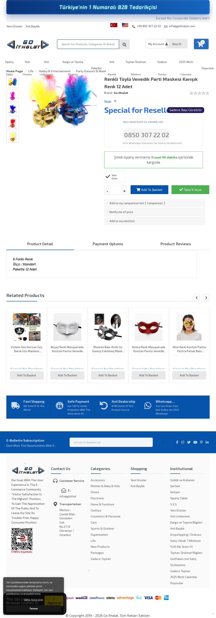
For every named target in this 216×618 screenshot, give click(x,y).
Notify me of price (121, 212)
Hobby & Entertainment (55, 71)
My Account (156, 44)
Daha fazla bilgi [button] (33, 599)
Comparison (155, 203)
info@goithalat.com (179, 26)
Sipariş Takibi (179, 498)
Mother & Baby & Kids (105, 486)
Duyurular (176, 583)
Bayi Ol (176, 44)
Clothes (96, 510)
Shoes (95, 492)
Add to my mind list (122, 221)
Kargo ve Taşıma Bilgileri (186, 522)
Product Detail (40, 243)
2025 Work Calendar (183, 577)
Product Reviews (176, 243)
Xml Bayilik (33, 26)
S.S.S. (173, 504)
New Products (100, 546)
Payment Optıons (108, 243)
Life (31, 71)
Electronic (97, 498)
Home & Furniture (102, 504)
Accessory (98, 480)
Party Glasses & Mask (91, 71)
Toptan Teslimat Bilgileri (186, 552)
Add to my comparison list (126, 203)
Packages (97, 552)
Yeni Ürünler (14, 26)
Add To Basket (149, 190)
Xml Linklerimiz (180, 516)
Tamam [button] (34, 608)
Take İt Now (190, 190)
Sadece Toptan (101, 559)
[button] (206, 297)
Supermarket (99, 534)
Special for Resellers (141, 109)
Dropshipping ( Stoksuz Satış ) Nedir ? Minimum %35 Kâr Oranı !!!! (185, 541)
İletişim (175, 492)
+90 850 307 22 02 (146, 26)
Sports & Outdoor (102, 528)
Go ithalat (121, 93)
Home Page (14, 71)
